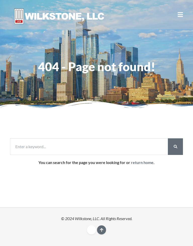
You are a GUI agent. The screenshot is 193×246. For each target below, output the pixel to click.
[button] (180, 14)
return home (142, 162)
